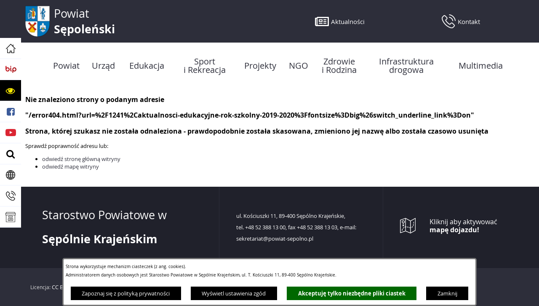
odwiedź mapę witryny (70, 166)
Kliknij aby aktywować (463, 226)
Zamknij (447, 293)
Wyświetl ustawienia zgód (234, 293)
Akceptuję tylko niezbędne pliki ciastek (352, 293)
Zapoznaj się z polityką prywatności (126, 293)
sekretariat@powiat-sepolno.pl (274, 239)
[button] (10, 90)
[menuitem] (66, 66)
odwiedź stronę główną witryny (81, 159)
